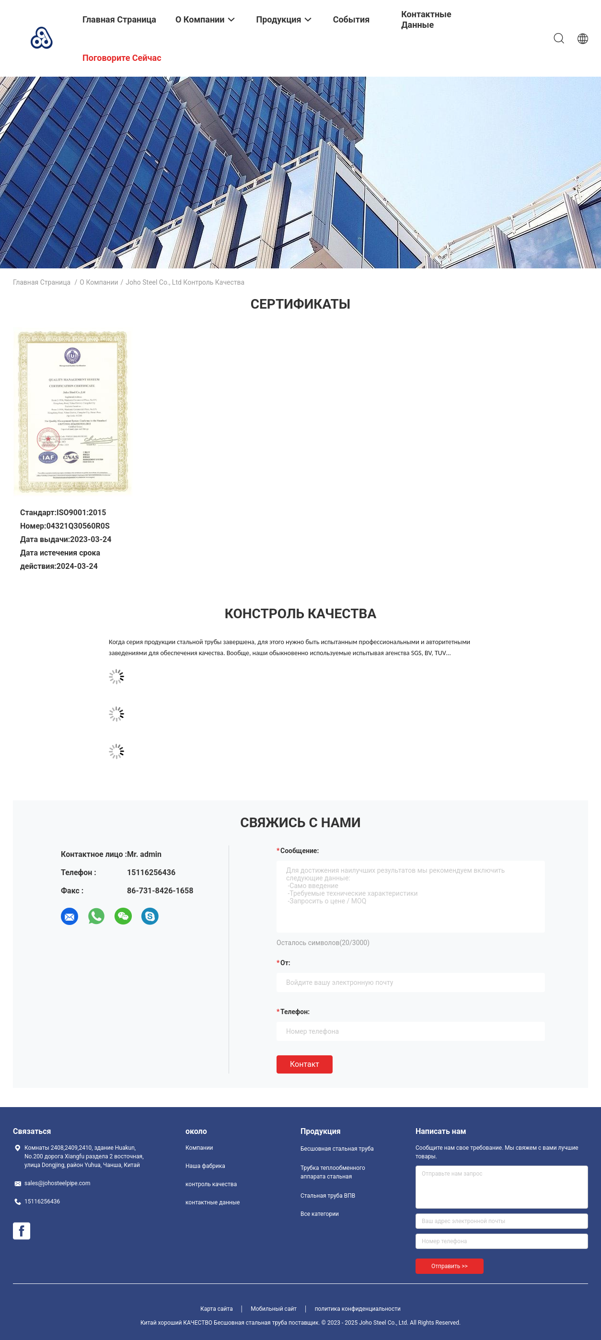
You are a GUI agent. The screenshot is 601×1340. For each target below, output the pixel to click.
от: (285, 963)
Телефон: (295, 1012)
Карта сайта (216, 1308)
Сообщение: (299, 851)
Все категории (319, 1214)
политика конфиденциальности (358, 1308)
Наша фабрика (205, 1166)
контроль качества (211, 1184)
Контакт (304, 1064)
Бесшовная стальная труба (337, 1148)
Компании (199, 1147)
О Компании (99, 282)
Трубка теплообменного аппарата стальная (332, 1172)
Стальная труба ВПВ (327, 1195)
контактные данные (212, 1202)
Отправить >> (449, 1266)
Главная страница (41, 282)
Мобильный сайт (274, 1308)
